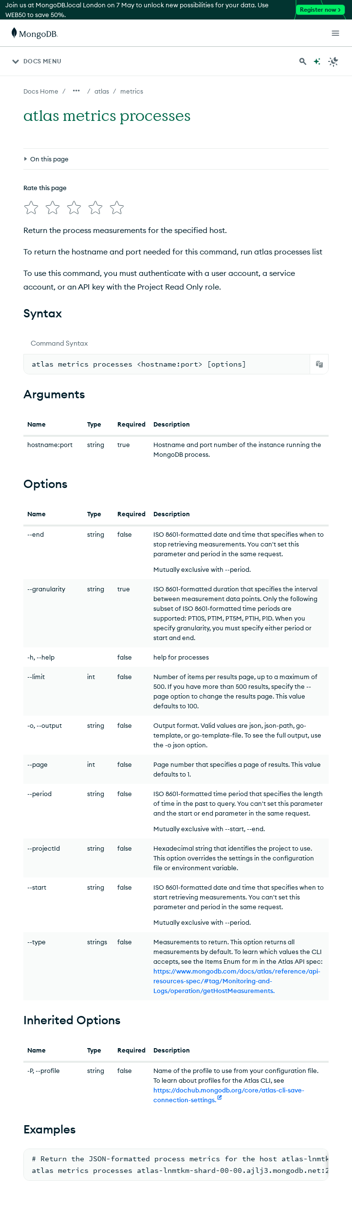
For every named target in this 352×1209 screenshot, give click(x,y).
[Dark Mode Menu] (333, 61)
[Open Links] (335, 33)
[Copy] (319, 364)
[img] (31, 207)
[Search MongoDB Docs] (303, 61)
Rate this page (45, 188)
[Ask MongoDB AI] (317, 61)
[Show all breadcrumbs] (76, 91)
